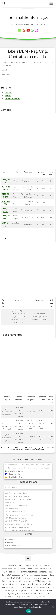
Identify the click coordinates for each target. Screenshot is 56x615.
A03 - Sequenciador (12, 502)
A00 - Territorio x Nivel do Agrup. (17, 493)
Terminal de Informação (28, 17)
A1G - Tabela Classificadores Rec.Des (19, 530)
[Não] (52, 607)
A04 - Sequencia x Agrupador (16, 505)
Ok (28, 611)
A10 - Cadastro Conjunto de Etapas (19, 524)
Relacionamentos (12, 98)
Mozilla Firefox (13, 477)
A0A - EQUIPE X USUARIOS (16, 521)
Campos (8, 92)
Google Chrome (14, 471)
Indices (8, 95)
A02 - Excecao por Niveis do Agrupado (19, 499)
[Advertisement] (28, 141)
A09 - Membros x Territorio (15, 518)
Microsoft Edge (14, 474)
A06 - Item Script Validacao (15, 512)
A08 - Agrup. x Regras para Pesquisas (19, 515)
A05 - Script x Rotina (12, 509)
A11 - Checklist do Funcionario (17, 527)
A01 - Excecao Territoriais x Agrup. (18, 496)
